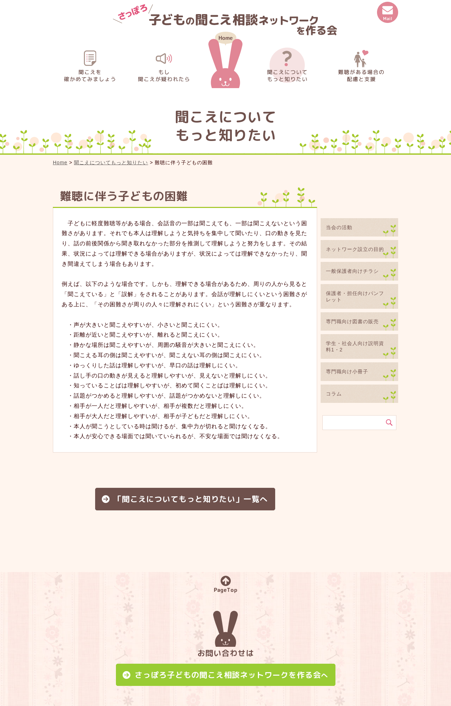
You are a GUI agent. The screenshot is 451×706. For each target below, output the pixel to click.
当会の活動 (339, 227)
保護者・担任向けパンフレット (355, 296)
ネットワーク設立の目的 (355, 249)
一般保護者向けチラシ (352, 271)
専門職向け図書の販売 (352, 321)
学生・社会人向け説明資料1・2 (355, 346)
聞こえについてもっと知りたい (111, 162)
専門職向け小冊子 (347, 371)
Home (60, 162)
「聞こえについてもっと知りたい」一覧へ (191, 498)
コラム (334, 394)
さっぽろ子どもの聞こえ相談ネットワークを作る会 (231, 674)
